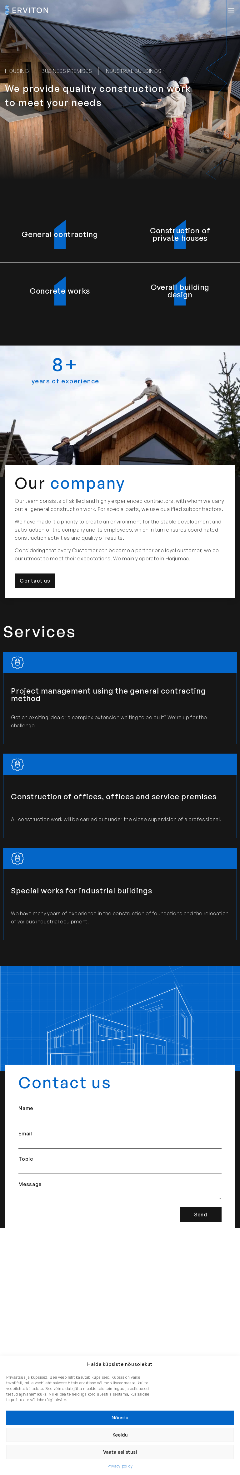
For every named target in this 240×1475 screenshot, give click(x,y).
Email (25, 1133)
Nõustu (120, 1418)
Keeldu (120, 1435)
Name (25, 1108)
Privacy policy (120, 1466)
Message (29, 1184)
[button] (231, 10)
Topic (25, 1158)
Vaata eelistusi (120, 1452)
